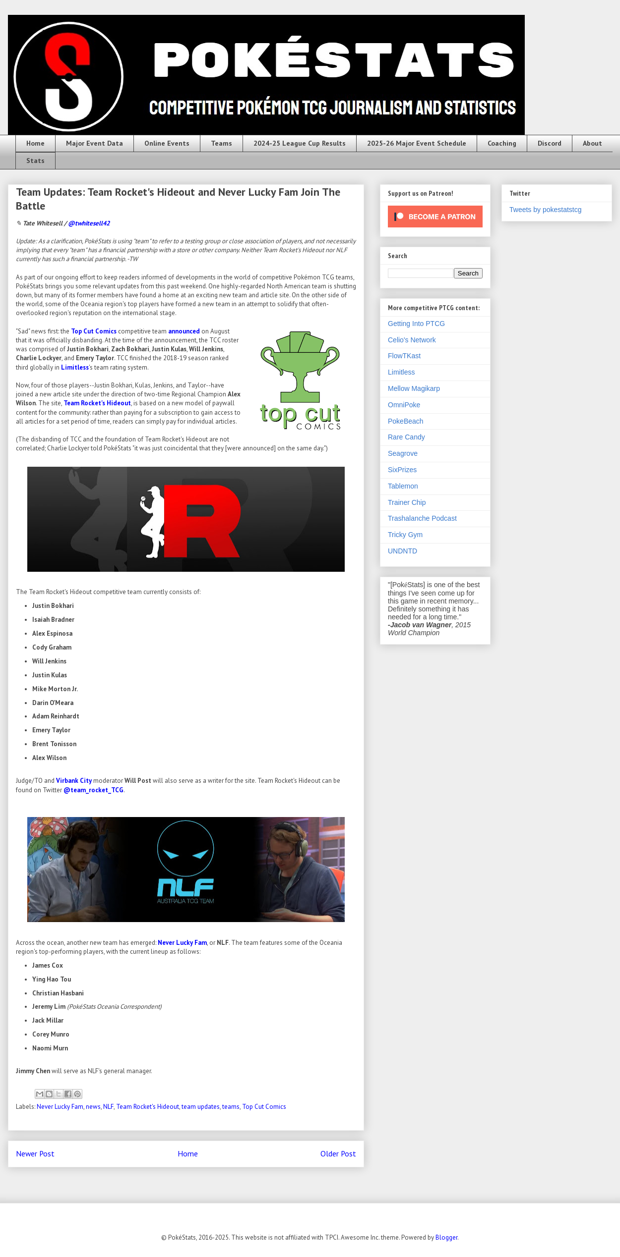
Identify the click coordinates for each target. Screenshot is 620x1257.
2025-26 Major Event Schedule (416, 143)
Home (35, 143)
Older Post (338, 1153)
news (93, 1106)
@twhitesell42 (89, 223)
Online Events (166, 143)
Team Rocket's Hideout (97, 403)
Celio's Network (412, 340)
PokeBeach (406, 421)
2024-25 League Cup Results (299, 143)
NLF (108, 1106)
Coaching (502, 143)
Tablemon (403, 486)
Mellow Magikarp (414, 388)
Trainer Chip (407, 502)
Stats (35, 160)
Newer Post (35, 1153)
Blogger (446, 1237)
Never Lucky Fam (182, 942)
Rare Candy (406, 437)
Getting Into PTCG (416, 324)
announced (184, 331)
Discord (549, 143)
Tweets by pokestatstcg (545, 210)
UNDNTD (402, 551)
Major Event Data (94, 143)
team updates (201, 1106)
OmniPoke (404, 405)
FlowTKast (404, 356)
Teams (221, 143)
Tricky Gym (405, 535)
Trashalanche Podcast (422, 518)
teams (231, 1106)
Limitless (75, 367)
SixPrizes (402, 470)
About (592, 143)
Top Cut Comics (94, 331)
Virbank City (74, 780)
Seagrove (403, 453)
